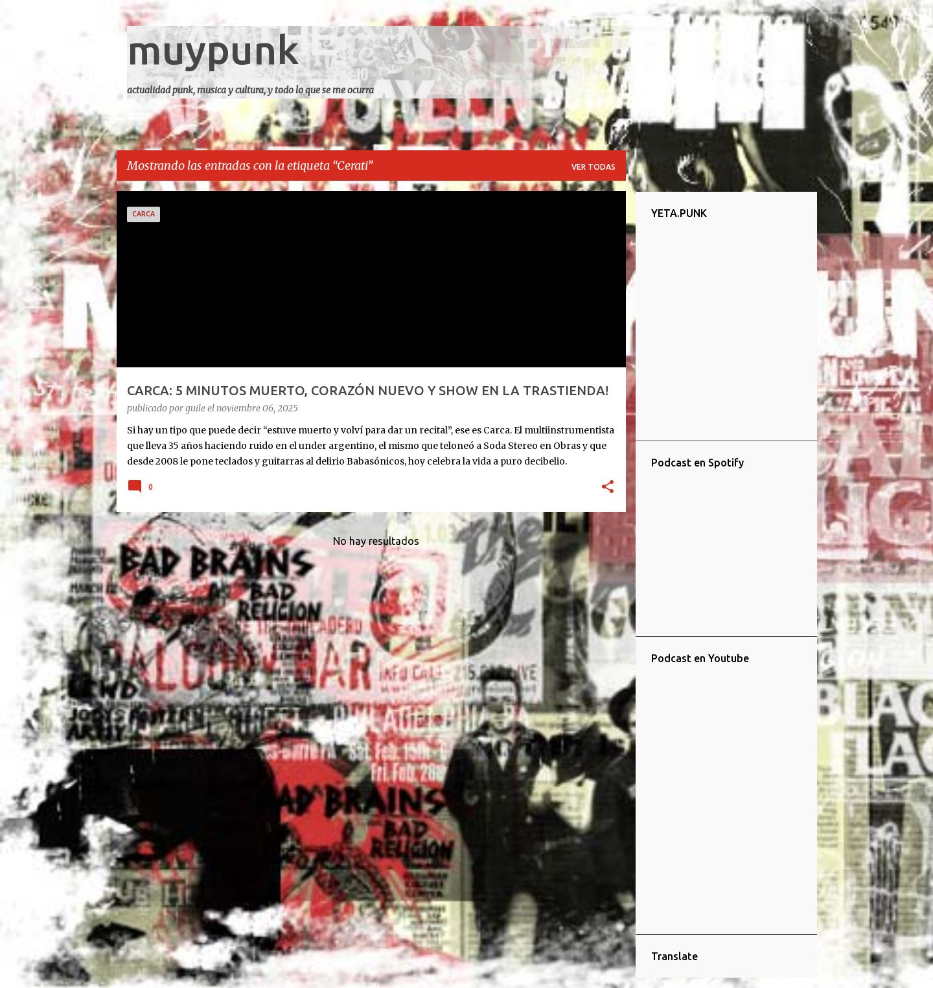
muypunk (213, 49)
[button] (608, 488)
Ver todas (593, 167)
